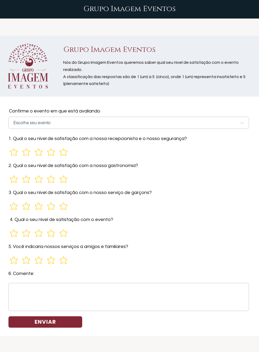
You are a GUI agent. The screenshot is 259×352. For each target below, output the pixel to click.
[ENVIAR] (45, 322)
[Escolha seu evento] (128, 123)
